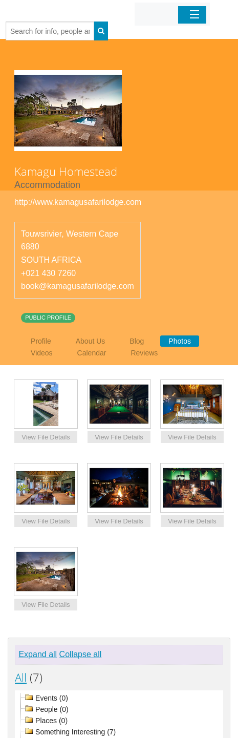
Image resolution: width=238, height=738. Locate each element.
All (21, 677)
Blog (136, 341)
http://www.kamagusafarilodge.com (77, 202)
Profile (41, 341)
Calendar (91, 353)
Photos (179, 341)
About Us (90, 341)
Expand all (37, 654)
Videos (42, 353)
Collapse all (80, 654)
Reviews (144, 353)
